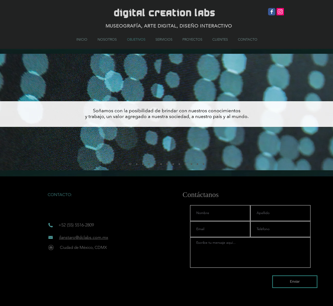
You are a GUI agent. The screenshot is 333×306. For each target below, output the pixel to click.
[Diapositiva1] (130, 164)
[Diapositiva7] (167, 164)
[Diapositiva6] (161, 164)
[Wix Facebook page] (271, 11)
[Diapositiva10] (185, 164)
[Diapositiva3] (143, 164)
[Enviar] (294, 281)
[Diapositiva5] (155, 164)
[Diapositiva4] (149, 164)
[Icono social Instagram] (280, 11)
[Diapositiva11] (191, 164)
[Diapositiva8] (173, 164)
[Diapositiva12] (197, 164)
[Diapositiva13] (203, 164)
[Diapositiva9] (179, 164)
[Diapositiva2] (136, 164)
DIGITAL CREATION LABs (165, 13)
